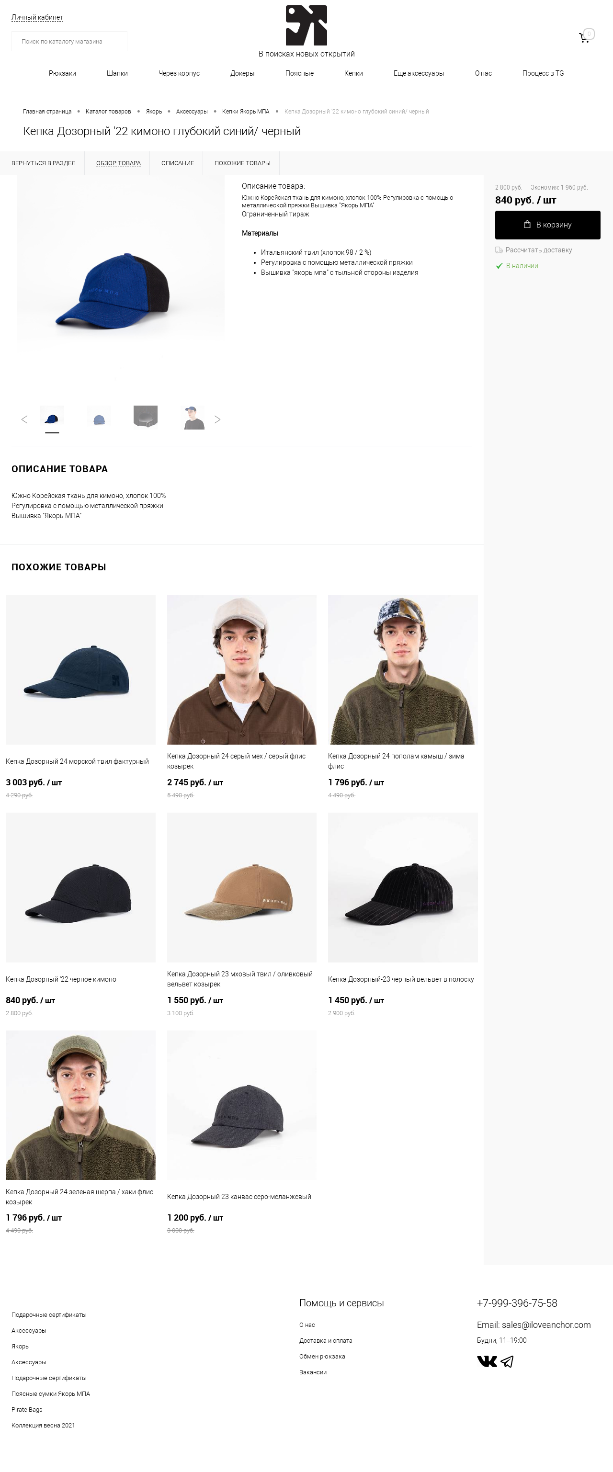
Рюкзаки (62, 73)
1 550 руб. (242, 1007)
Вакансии (313, 1373)
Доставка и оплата (325, 1341)
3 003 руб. (81, 789)
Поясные (299, 73)
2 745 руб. (242, 789)
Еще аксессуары (419, 73)
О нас (483, 73)
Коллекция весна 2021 (43, 1426)
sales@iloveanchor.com (546, 1326)
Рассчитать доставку (533, 250)
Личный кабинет (37, 17)
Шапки (117, 73)
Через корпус (179, 73)
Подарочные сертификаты (49, 1315)
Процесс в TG (543, 73)
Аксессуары (28, 1331)
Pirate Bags (27, 1410)
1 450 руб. (403, 1007)
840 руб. (81, 1007)
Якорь (20, 1347)
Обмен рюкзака (322, 1357)
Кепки (353, 73)
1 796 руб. (403, 789)
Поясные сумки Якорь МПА (50, 1394)
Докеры (242, 73)
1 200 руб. (242, 1224)
